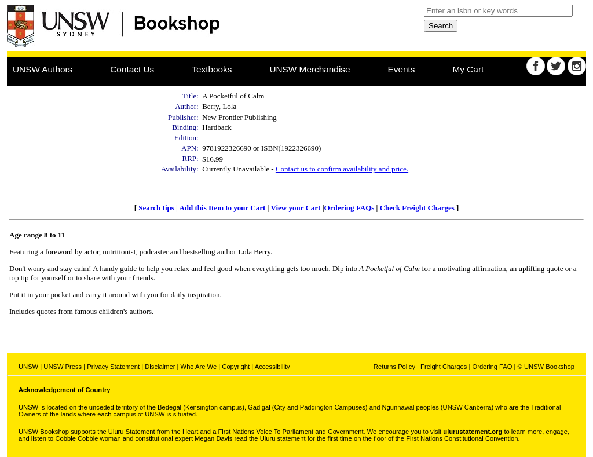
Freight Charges (443, 366)
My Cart (468, 69)
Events (401, 69)
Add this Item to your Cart (222, 207)
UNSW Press (62, 366)
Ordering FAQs (349, 207)
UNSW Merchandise (309, 69)
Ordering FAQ (492, 366)
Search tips (156, 207)
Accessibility (272, 366)
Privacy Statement (113, 366)
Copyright (236, 366)
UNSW (28, 366)
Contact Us (132, 69)
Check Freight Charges (417, 207)
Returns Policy (394, 366)
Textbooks (212, 69)
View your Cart (295, 207)
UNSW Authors (42, 69)
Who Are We (199, 366)
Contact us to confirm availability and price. (342, 168)
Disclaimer (160, 366)
